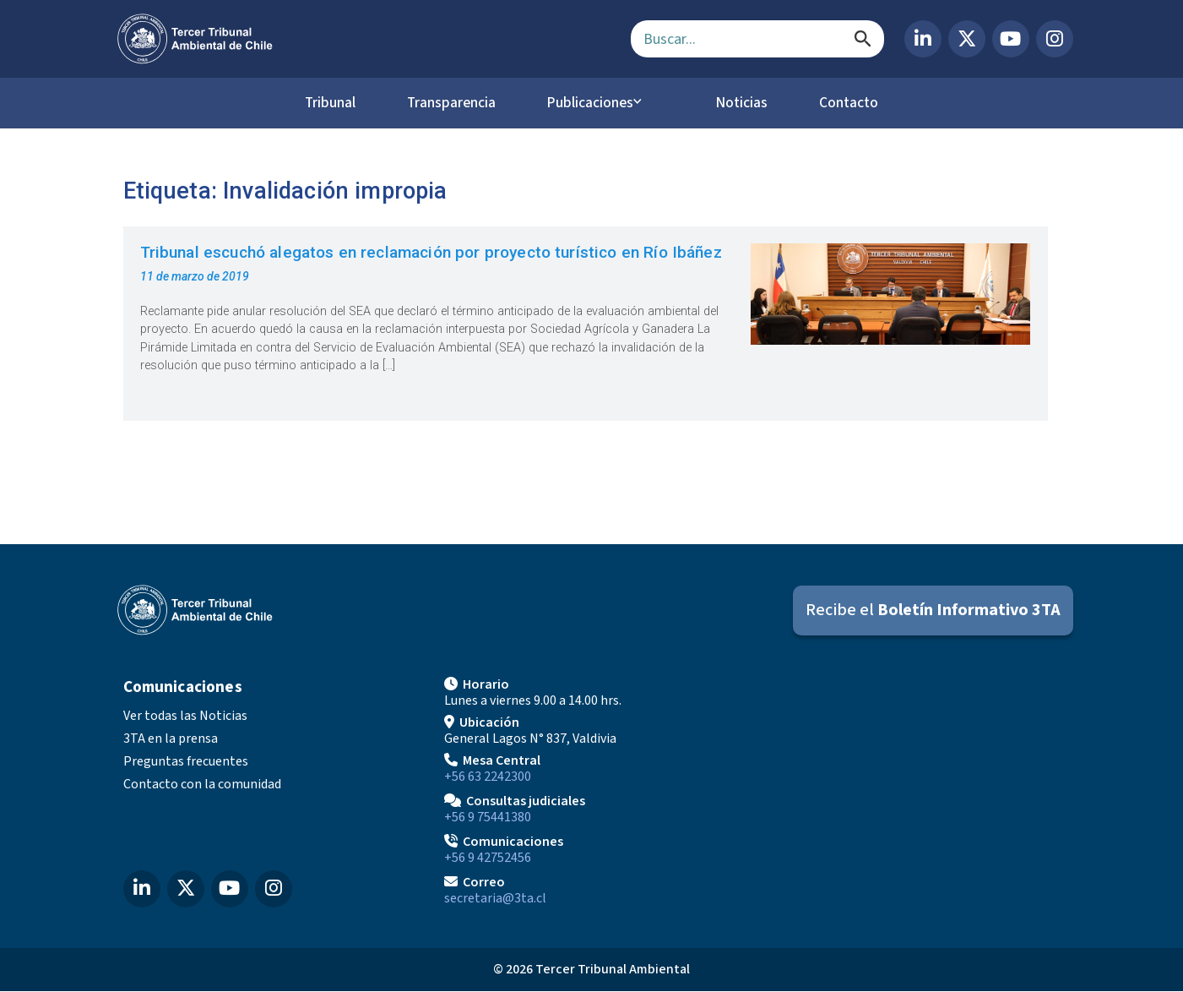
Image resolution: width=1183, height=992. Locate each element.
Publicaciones (594, 103)
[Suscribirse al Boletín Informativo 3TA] (933, 610)
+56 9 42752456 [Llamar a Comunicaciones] (487, 858)
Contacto (860, 103)
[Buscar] (863, 38)
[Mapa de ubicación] (913, 791)
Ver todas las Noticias (185, 716)
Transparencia (446, 103)
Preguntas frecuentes (185, 762)
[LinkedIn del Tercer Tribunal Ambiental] (923, 38)
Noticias (746, 103)
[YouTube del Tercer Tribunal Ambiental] (1010, 38)
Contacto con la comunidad (202, 785)
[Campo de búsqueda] (757, 38)
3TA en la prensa (170, 739)
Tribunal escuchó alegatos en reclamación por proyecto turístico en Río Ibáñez (431, 252)
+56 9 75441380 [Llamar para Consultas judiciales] (487, 818)
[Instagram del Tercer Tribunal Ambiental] (1054, 38)
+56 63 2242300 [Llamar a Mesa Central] (487, 777)
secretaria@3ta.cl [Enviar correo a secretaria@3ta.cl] (495, 899)
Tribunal (318, 103)
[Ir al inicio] (360, 39)
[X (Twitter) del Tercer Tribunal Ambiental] (966, 38)
